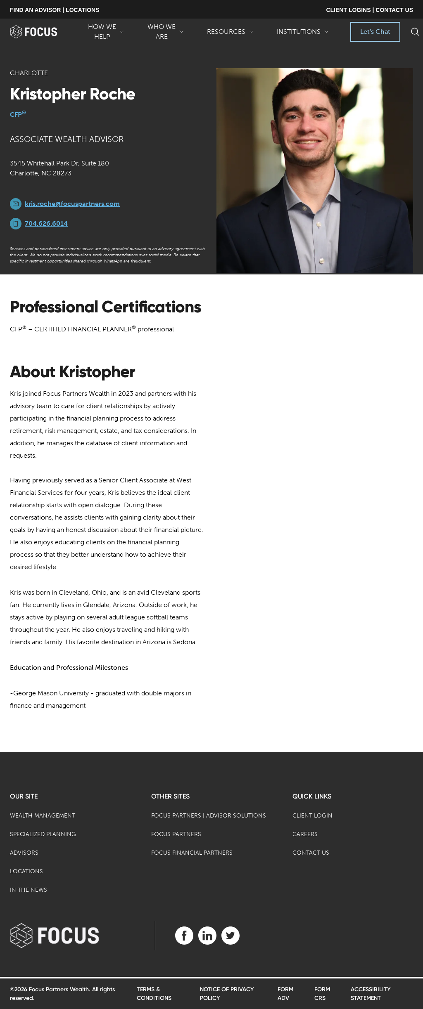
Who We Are (165, 32)
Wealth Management (42, 815)
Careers (305, 834)
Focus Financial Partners (192, 852)
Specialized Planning (43, 834)
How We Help (106, 32)
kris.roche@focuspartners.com (72, 204)
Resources (230, 35)
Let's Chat (375, 31)
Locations (26, 871)
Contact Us (310, 852)
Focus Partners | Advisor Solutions (208, 815)
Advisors (24, 852)
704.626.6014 (46, 223)
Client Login (312, 815)
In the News (28, 889)
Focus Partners (176, 834)
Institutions (302, 35)
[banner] (43, 32)
